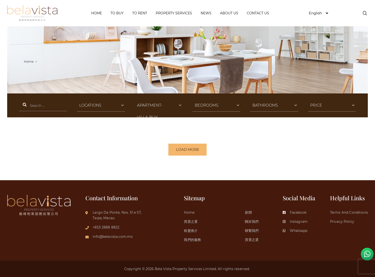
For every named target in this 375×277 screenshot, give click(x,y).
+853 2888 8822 (106, 227)
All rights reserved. (234, 269)
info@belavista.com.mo (113, 236)
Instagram (295, 221)
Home (29, 61)
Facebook (294, 212)
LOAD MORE (187, 149)
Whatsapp (295, 230)
